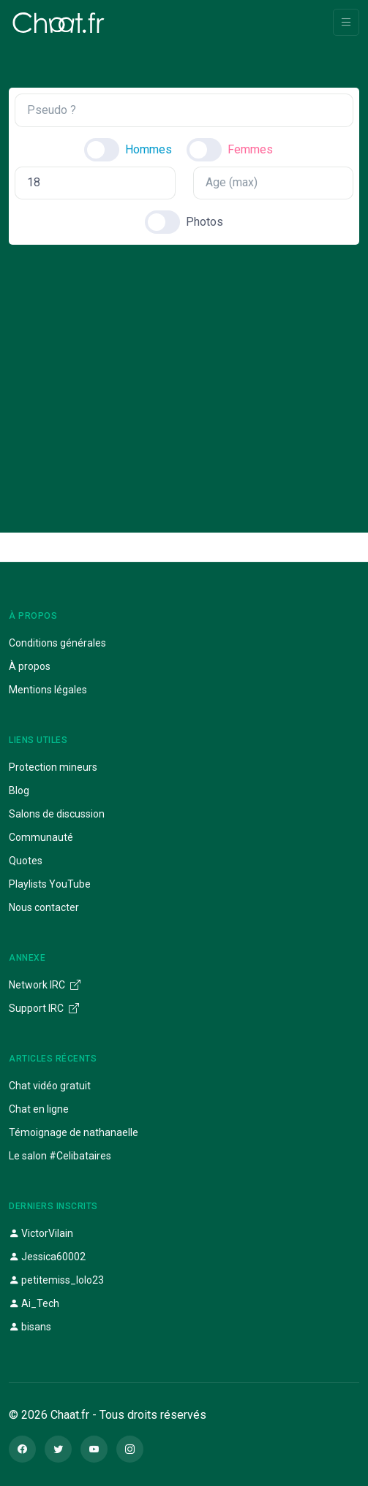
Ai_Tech (34, 1303)
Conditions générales (57, 643)
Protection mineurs (53, 767)
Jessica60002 (47, 1256)
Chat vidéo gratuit (50, 1085)
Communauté (41, 837)
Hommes (148, 149)
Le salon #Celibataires (60, 1156)
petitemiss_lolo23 (56, 1280)
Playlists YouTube (50, 884)
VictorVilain (41, 1233)
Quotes (25, 860)
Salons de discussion (57, 814)
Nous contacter (44, 907)
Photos (204, 222)
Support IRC (44, 1008)
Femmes (250, 149)
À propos (29, 666)
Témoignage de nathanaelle (73, 1132)
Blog (19, 790)
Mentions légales (48, 690)
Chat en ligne (39, 1109)
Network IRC (44, 985)
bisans (30, 1327)
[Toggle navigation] (346, 22)
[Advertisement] (184, 376)
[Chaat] (58, 22)
